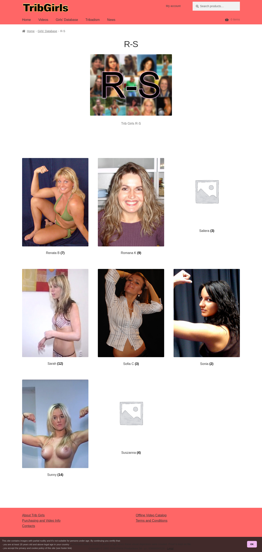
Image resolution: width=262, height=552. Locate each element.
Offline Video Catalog (151, 515)
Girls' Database (47, 31)
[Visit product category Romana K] (131, 206)
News (111, 19)
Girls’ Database (67, 19)
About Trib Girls (33, 515)
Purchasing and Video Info (41, 520)
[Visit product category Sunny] (55, 428)
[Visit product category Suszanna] (131, 417)
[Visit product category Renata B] (55, 206)
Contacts (28, 526)
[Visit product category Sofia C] (131, 317)
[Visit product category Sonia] (207, 317)
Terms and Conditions (151, 520)
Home (26, 19)
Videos (43, 19)
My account (173, 6)
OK (252, 544)
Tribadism (92, 19)
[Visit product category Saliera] (207, 195)
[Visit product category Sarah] (55, 317)
